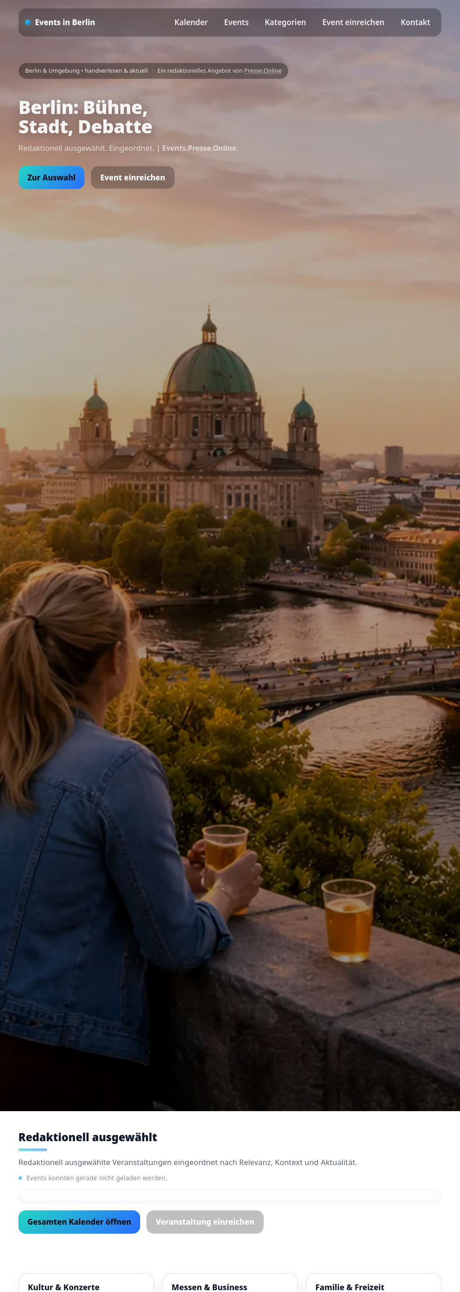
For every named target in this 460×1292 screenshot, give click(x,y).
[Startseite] (60, 22)
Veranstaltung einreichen (205, 1222)
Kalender (191, 22)
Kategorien (285, 22)
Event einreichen (353, 22)
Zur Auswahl (51, 177)
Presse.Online (263, 70)
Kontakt (415, 22)
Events (236, 22)
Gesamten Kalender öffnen (79, 1222)
